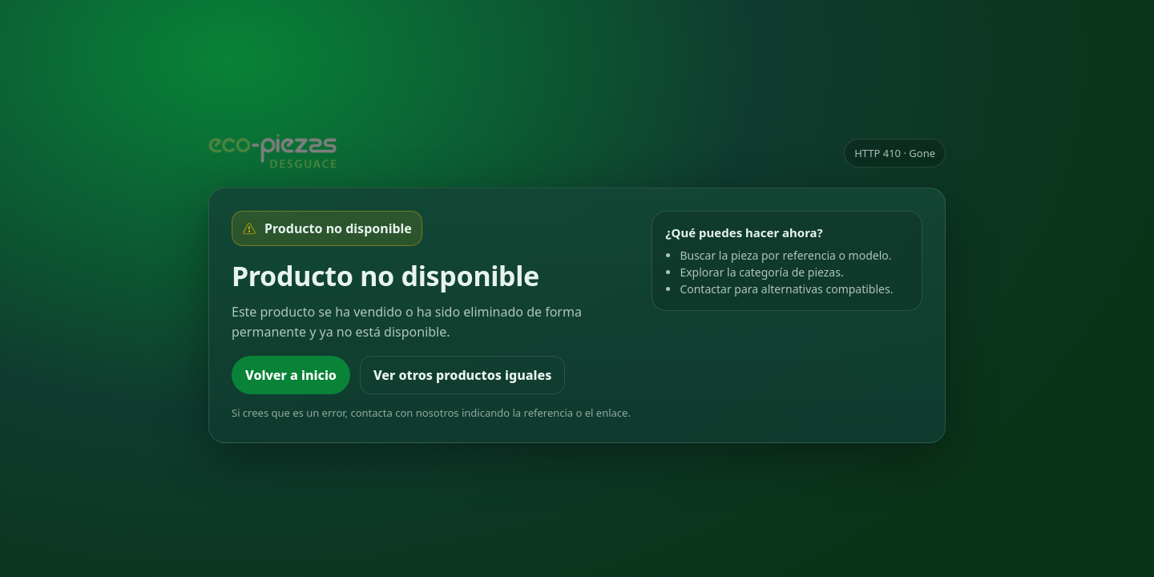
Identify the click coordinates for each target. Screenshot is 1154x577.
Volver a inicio (291, 375)
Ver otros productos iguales (462, 375)
